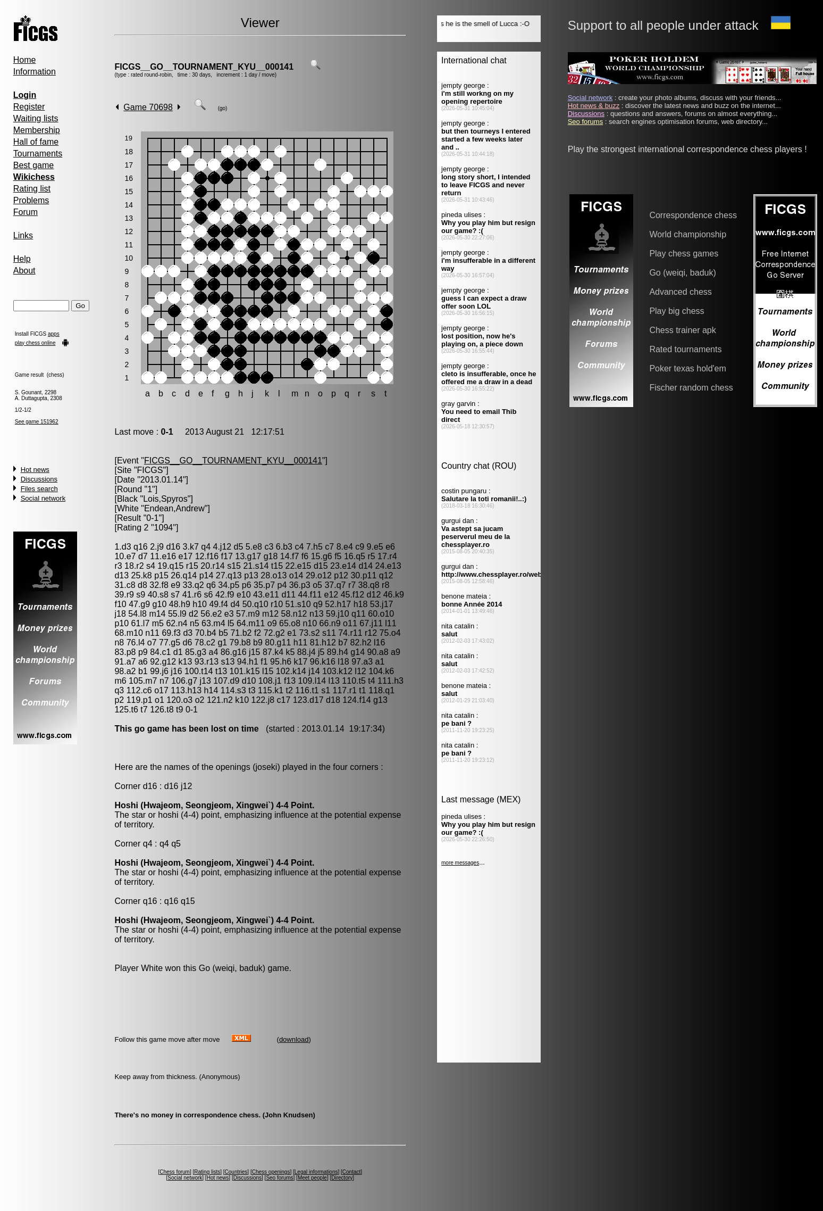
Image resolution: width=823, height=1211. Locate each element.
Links (23, 235)
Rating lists (207, 1172)
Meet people (312, 1178)
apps (54, 334)
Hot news (35, 470)
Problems (31, 200)
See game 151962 (36, 422)
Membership (36, 130)
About (24, 270)
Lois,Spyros (165, 498)
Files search (39, 489)
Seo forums (279, 1178)
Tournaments (38, 153)
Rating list (32, 188)
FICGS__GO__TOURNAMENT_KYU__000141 (203, 66)
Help (22, 258)
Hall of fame (35, 141)
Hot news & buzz (594, 106)
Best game (33, 165)
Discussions (39, 479)
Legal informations (316, 1172)
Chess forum (174, 1172)
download (294, 1039)
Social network (43, 498)
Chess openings (271, 1172)
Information (34, 71)
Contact (351, 1172)
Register (29, 106)
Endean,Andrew (174, 508)
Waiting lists (35, 118)
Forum (25, 212)
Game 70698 (148, 107)
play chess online (35, 343)
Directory (341, 1178)
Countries (236, 1172)
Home (24, 59)
